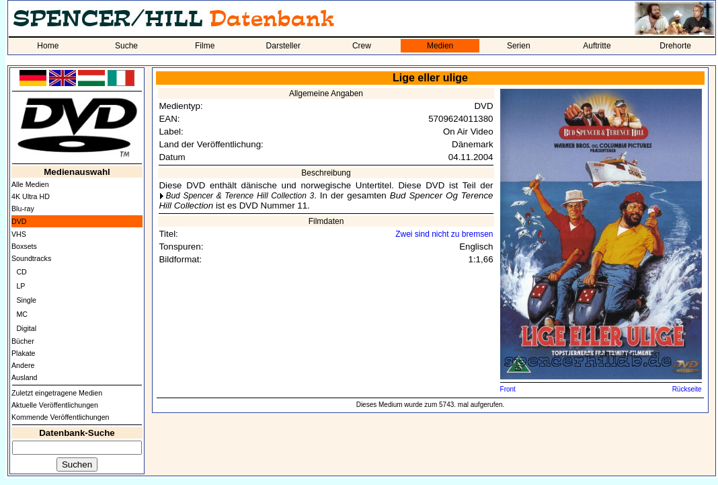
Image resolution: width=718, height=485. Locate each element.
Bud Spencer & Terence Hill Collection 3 (239, 195)
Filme (204, 45)
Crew (361, 45)
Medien (440, 45)
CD (21, 272)
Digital (26, 328)
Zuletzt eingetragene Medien (56, 393)
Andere (22, 365)
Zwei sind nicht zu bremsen (444, 234)
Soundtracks (31, 258)
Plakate (23, 353)
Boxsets (24, 246)
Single (26, 300)
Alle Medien (30, 184)
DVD (19, 221)
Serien (518, 45)
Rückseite (687, 389)
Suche (126, 45)
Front (508, 389)
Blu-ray (22, 208)
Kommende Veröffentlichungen (60, 417)
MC (22, 314)
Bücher (22, 341)
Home (47, 45)
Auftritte (596, 45)
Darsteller (283, 45)
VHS (18, 234)
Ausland (24, 377)
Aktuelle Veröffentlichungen (54, 405)
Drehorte (675, 45)
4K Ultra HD (30, 196)
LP (20, 286)
